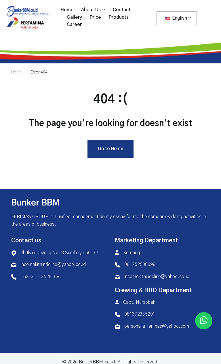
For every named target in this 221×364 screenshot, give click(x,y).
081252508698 (139, 265)
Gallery (74, 17)
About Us (91, 9)
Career (74, 24)
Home (67, 9)
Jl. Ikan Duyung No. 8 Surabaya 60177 (59, 253)
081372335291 (139, 315)
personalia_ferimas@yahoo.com (156, 327)
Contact (122, 9)
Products (118, 17)
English (176, 18)
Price (95, 17)
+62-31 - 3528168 (40, 277)
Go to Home (110, 149)
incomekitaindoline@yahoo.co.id (53, 265)
